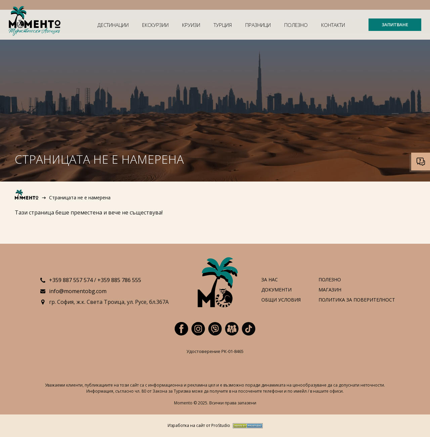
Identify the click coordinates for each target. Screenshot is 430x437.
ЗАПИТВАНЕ (395, 25)
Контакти (333, 25)
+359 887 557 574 (71, 280)
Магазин (329, 290)
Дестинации (113, 25)
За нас (269, 280)
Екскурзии (155, 25)
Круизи (191, 25)
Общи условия (281, 300)
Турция (223, 25)
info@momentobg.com (77, 291)
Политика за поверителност (356, 300)
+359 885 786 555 (119, 280)
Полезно (296, 25)
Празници (258, 25)
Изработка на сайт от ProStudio (199, 425)
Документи (276, 290)
